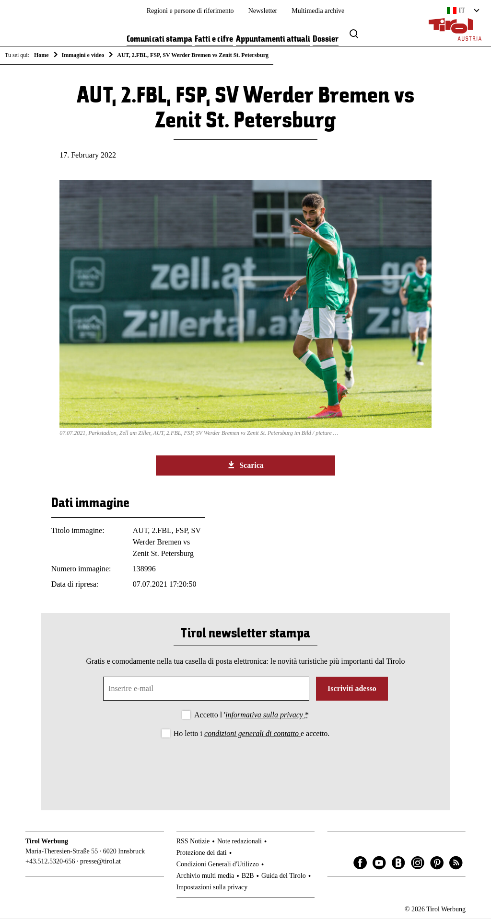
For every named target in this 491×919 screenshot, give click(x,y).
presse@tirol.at (100, 861)
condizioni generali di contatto (252, 734)
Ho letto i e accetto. (252, 734)
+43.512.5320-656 (50, 861)
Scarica (245, 465)
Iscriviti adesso (351, 689)
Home (41, 55)
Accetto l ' (251, 715)
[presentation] (245, 766)
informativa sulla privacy (265, 715)
